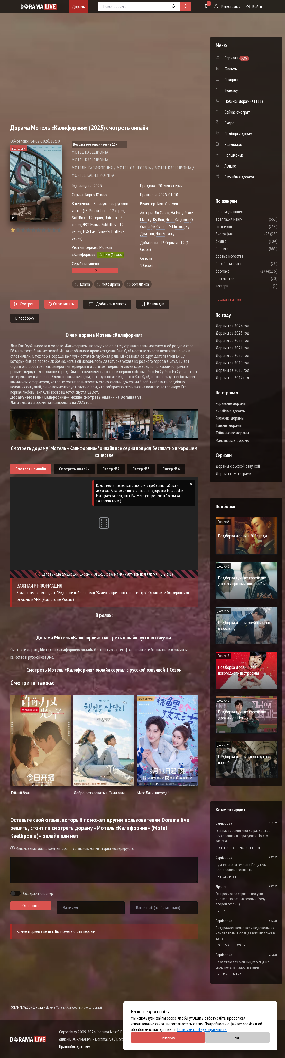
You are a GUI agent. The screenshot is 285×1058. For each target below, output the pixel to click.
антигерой (239, 226)
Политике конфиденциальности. (202, 1029)
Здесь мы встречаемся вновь (239, 848)
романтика (140, 284)
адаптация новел (244, 212)
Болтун (222, 911)
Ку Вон (158, 219)
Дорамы (78, 7)
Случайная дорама (239, 177)
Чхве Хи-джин (177, 219)
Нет (237, 1038)
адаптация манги (244, 219)
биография (239, 234)
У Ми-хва (176, 226)
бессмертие (240, 278)
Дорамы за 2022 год (232, 340)
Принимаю (168, 1038)
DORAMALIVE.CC (20, 1007)
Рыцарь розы (226, 877)
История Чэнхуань (231, 945)
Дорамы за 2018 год (232, 370)
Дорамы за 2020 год (232, 355)
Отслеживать (61, 304)
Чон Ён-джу (165, 233)
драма (85, 284)
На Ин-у (177, 213)
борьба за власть (245, 263)
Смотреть (24, 304)
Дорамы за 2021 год (232, 348)
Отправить (31, 905)
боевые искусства (245, 256)
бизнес (236, 241)
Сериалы (38, 1007)
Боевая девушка (229, 974)
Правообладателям (74, 1047)
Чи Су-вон (159, 226)
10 (59, 230)
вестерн (237, 286)
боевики (237, 249)
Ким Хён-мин (167, 204)
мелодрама (111, 284)
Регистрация (227, 6)
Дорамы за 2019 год (232, 363)
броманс (238, 271)
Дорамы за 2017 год (232, 377)
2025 (98, 186)
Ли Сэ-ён (162, 213)
